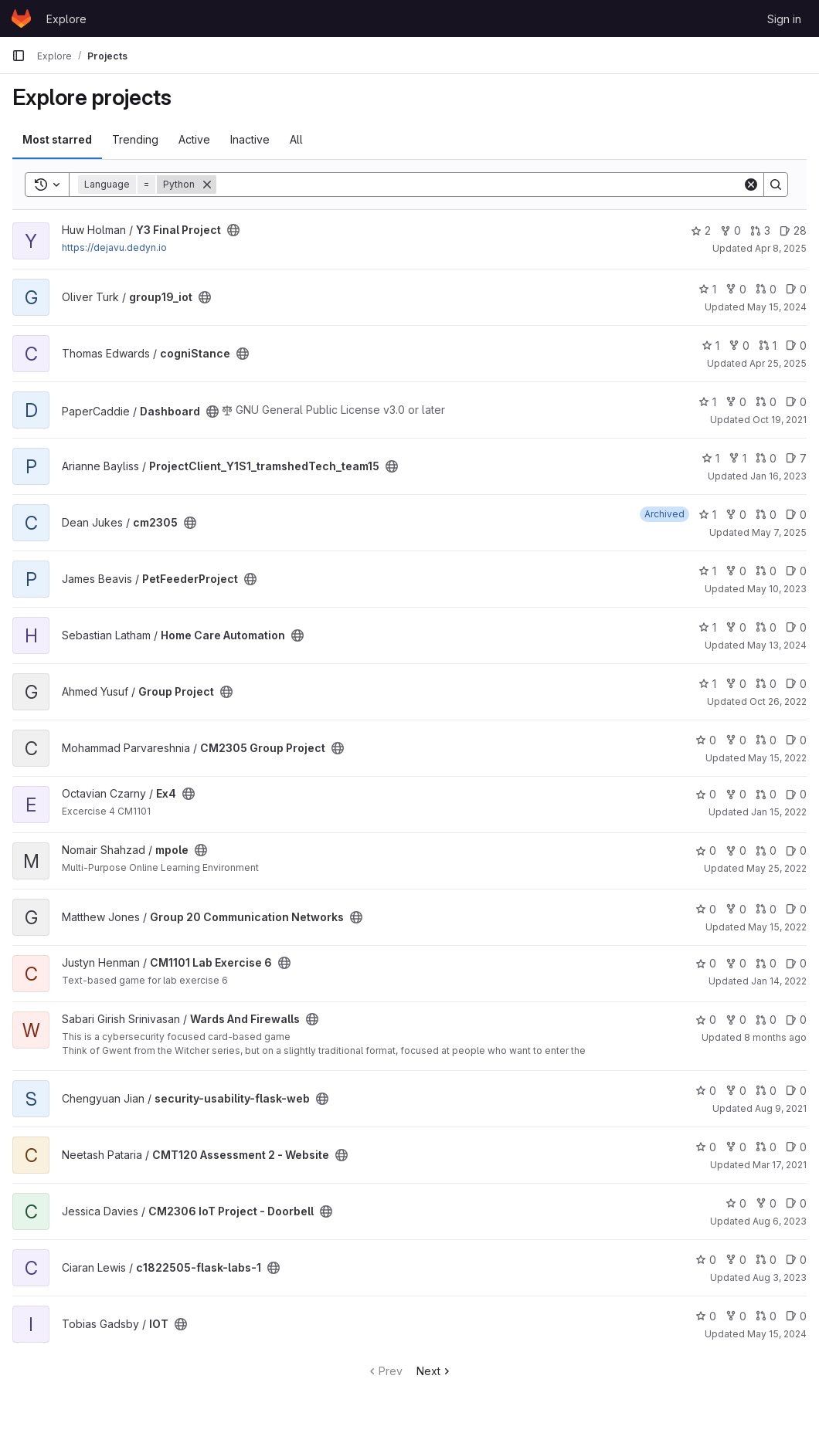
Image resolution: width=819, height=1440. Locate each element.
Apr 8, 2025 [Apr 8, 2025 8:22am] (781, 248)
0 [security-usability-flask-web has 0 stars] (705, 1090)
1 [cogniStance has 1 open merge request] (768, 345)
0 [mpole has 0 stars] (705, 850)
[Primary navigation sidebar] (18, 55)
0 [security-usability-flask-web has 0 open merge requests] (766, 1090)
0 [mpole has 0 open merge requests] (766, 850)
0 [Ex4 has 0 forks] (736, 794)
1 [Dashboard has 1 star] (707, 401)
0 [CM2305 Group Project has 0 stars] (705, 740)
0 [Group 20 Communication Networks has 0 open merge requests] (766, 909)
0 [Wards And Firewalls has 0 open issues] (796, 1019)
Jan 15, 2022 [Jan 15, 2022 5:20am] (779, 812)
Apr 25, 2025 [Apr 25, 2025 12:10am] (778, 363)
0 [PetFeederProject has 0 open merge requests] (766, 571)
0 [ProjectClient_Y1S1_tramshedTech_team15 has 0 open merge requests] (766, 458)
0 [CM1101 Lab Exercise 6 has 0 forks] (736, 963)
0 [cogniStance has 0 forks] (739, 345)
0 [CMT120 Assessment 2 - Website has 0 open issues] (796, 1147)
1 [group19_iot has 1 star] (707, 289)
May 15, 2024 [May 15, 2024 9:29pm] (777, 1334)
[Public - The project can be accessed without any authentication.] (233, 230)
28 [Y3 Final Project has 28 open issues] (793, 230)
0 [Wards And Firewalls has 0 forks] (736, 1019)
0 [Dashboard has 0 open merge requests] (766, 401)
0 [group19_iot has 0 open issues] (796, 289)
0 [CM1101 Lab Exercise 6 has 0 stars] (705, 963)
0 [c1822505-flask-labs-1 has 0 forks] (736, 1259)
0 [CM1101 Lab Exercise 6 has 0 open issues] (796, 963)
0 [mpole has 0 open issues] (796, 850)
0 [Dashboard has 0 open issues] (796, 401)
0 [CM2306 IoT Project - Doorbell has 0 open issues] (796, 1203)
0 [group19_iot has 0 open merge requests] (766, 289)
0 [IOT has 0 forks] (736, 1316)
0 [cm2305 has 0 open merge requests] (766, 514)
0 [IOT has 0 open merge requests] (766, 1316)
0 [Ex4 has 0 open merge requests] (766, 794)
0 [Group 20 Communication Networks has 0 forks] (736, 909)
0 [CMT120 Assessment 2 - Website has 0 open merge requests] (766, 1147)
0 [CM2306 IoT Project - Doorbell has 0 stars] (736, 1203)
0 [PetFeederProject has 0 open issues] (796, 571)
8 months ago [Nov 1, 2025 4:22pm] (775, 1037)
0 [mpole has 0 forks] (736, 850)
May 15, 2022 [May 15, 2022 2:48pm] (777, 927)
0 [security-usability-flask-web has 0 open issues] (796, 1090)
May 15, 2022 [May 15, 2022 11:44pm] (777, 758)
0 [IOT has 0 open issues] (796, 1316)
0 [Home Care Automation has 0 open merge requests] (766, 627)
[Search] (479, 184)
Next (434, 1370)
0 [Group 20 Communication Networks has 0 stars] (705, 909)
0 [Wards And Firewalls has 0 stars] (705, 1019)
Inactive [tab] (250, 139)
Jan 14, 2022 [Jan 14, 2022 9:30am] (779, 981)
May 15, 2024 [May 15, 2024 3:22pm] (777, 307)
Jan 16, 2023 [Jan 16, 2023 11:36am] (778, 476)
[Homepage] (21, 18)
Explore (66, 18)
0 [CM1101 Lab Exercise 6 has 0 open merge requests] (766, 963)
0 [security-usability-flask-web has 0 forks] (736, 1090)
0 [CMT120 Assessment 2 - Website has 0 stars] (705, 1147)
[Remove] (207, 184)
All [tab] (296, 139)
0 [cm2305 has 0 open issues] (796, 514)
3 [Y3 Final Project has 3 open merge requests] (760, 230)
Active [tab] (194, 139)
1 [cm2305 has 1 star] (707, 514)
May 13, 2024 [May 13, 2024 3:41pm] (777, 645)
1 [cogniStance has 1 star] (710, 345)
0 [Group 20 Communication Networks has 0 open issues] (796, 909)
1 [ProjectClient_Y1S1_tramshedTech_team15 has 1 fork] (737, 458)
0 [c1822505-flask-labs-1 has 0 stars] (705, 1259)
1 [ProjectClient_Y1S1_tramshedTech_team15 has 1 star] (710, 458)
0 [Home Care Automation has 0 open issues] (796, 627)
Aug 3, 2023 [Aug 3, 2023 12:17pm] (780, 1277)
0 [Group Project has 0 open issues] (796, 683)
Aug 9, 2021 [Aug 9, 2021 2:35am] (781, 1108)
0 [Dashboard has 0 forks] (736, 401)
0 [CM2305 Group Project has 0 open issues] (796, 740)
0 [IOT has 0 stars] (705, 1316)
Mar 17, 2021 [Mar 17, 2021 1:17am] (780, 1165)
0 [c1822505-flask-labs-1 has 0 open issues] (796, 1259)
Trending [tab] (135, 139)
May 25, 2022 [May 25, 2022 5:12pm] (776, 868)
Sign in (784, 18)
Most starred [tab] (57, 139)
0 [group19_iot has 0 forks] (736, 289)
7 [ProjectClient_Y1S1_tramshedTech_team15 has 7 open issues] (796, 458)
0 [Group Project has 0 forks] (736, 683)
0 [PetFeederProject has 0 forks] (736, 571)
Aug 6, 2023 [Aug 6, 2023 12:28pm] (780, 1221)
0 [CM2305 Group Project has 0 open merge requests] (766, 740)
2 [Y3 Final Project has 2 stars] (701, 230)
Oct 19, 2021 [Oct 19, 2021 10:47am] (780, 419)
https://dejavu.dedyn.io (114, 247)
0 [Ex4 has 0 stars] (705, 794)
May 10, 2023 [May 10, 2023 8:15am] (777, 589)
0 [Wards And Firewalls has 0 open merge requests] (766, 1019)
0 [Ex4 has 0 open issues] (796, 794)
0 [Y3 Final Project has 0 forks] (730, 230)
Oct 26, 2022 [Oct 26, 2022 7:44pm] (778, 701)
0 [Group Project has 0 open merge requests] (766, 683)
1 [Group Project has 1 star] (707, 683)
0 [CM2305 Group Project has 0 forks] (736, 740)
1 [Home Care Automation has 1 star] (707, 627)
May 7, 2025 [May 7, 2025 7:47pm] (779, 532)
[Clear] (751, 184)
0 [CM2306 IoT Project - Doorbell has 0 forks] (766, 1203)
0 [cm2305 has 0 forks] (736, 514)
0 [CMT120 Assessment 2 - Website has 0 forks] (736, 1147)
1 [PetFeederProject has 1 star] (707, 571)
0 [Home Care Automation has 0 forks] (736, 627)
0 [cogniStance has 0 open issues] (796, 345)
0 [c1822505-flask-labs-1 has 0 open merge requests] (766, 1259)
